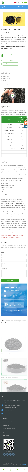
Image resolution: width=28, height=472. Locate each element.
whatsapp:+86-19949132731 (14, 293)
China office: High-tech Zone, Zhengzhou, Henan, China (14, 401)
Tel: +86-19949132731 (13, 291)
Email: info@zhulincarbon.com (15, 295)
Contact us (5, 397)
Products (15, 6)
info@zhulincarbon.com (15, 54)
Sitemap (24, 464)
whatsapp (10, 60)
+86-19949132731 (9, 56)
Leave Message (10, 64)
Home (10, 6)
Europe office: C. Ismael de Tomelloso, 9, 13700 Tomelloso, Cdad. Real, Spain (14, 406)
